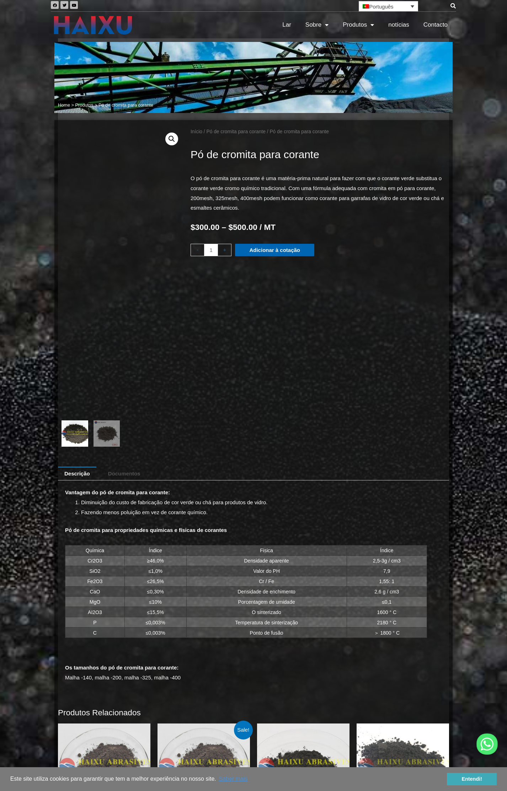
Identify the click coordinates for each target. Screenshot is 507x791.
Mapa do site (253, 745)
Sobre (317, 25)
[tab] (77, 277)
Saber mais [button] (233, 779)
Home (64, 105)
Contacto (435, 24)
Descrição (77, 277)
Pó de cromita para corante (235, 131)
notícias (398, 24)
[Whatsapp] (487, 744)
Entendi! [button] (471, 779)
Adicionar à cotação (274, 250)
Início (196, 131)
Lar (286, 24)
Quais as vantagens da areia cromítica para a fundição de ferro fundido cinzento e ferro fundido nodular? (383, 720)
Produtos (358, 25)
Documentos (124, 277)
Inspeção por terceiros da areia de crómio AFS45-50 (386, 737)
